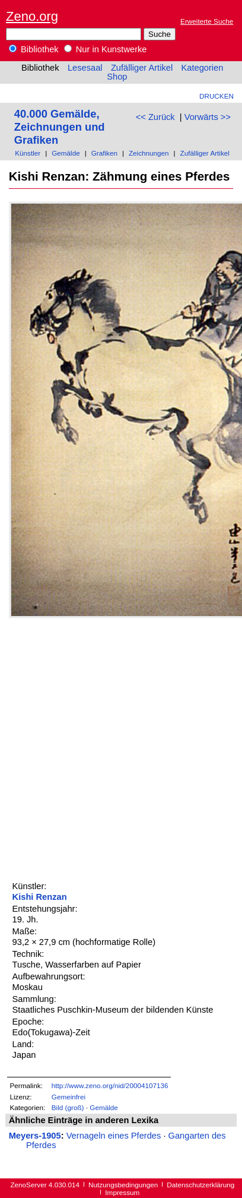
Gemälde (66, 153)
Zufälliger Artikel (142, 67)
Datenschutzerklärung (200, 1184)
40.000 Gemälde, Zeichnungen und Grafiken (59, 127)
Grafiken (104, 153)
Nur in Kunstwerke (105, 49)
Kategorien (202, 67)
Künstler (27, 153)
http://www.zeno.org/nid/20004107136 (110, 1085)
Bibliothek (34, 49)
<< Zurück (155, 117)
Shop (117, 76)
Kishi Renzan (39, 897)
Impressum (122, 1192)
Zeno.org (32, 16)
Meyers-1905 (35, 1135)
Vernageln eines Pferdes (113, 1135)
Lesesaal (85, 67)
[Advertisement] (121, 748)
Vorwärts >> (207, 117)
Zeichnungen (149, 153)
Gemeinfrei (68, 1097)
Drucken (216, 96)
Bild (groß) (68, 1107)
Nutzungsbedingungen (123, 1184)
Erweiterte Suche (206, 21)
